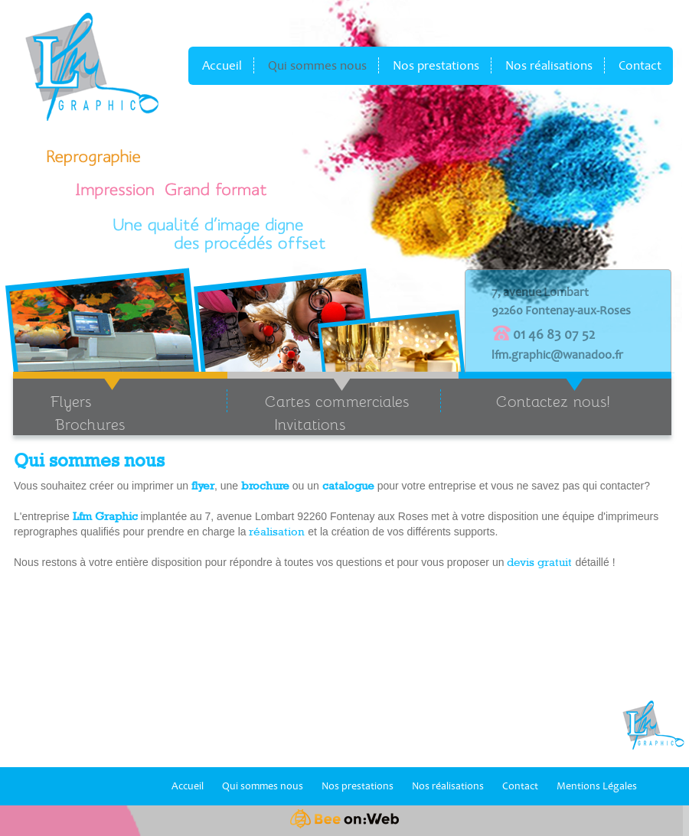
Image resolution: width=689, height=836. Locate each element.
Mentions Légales (597, 785)
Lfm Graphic (105, 516)
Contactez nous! (553, 400)
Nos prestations (436, 65)
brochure (265, 486)
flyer (202, 486)
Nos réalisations (549, 65)
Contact (640, 65)
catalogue (348, 486)
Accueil (222, 65)
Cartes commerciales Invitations (318, 412)
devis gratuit (541, 562)
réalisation (277, 531)
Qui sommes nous (317, 65)
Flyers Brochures (69, 412)
